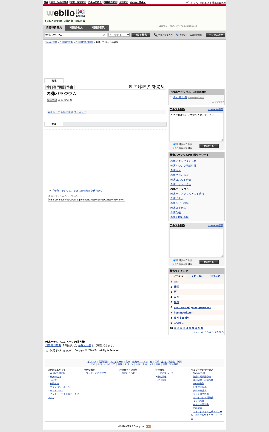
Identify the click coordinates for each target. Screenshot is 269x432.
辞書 (46, 2)
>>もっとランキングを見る (209, 332)
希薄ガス (175, 170)
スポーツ (128, 364)
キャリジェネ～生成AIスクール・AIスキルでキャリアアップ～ (206, 415)
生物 (138, 364)
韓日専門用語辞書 (59, 87)
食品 (144, 364)
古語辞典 (123, 2)
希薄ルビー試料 (179, 203)
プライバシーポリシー (61, 387)
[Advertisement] (158, 15)
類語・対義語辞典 (59, 2)
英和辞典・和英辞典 (203, 380)
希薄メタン (176, 198)
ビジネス (91, 361)
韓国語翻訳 (98, 27)
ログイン (204, 2)
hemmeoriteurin (184, 312)
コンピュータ (116, 361)
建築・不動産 (168, 361)
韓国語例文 (76, 27)
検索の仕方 (55, 376)
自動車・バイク (140, 361)
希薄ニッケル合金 (180, 184)
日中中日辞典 (95, 2)
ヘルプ (53, 380)
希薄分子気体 (178, 207)
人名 (151, 364)
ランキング (80, 112)
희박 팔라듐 (65, 99)
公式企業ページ (165, 373)
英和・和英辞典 (78, 2)
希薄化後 (175, 212)
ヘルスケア (109, 364)
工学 (157, 361)
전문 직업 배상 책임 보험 (188, 328)
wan (176, 281)
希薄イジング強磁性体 (183, 165)
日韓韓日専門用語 (84, 42)
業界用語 (103, 361)
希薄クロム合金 (179, 175)
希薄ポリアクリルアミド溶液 (187, 193)
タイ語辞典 (198, 401)
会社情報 (161, 376)
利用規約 (54, 383)
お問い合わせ (128, 373)
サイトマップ (56, 390)
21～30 (215, 276)
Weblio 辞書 (51, 42)
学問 (179, 361)
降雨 (176, 286)
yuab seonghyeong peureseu (192, 307)
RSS (148, 426)
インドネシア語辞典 (203, 397)
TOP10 (178, 276)
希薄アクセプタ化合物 (183, 160)
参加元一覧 (84, 345)
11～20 (196, 276)
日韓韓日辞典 (110, 2)
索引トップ (54, 112)
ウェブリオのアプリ (96, 373)
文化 (93, 364)
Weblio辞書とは (57, 373)
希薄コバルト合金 (180, 179)
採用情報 (161, 380)
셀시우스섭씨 (182, 317)
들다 (176, 302)
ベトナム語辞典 (201, 404)
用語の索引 (67, 112)
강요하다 (179, 322)
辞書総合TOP (219, 2)
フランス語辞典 (201, 394)
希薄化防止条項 (179, 217)
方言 (158, 364)
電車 (128, 361)
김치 (176, 297)
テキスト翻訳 (177, 109)
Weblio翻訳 (198, 383)
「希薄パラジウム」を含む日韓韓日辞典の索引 (77, 190)
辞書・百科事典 (170, 364)
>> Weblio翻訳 (215, 109)
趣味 (120, 364)
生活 (100, 364)
